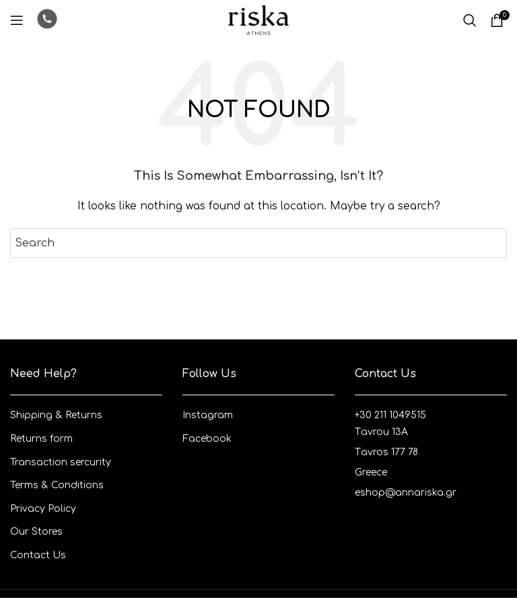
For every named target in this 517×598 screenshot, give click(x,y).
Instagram (207, 415)
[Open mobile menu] (16, 20)
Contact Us (38, 555)
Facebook (207, 439)
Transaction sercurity (60, 462)
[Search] (469, 20)
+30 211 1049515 (390, 415)
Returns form (41, 439)
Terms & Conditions (57, 485)
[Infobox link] (47, 20)
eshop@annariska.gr (405, 493)
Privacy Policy (43, 509)
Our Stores (36, 532)
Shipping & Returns (56, 415)
